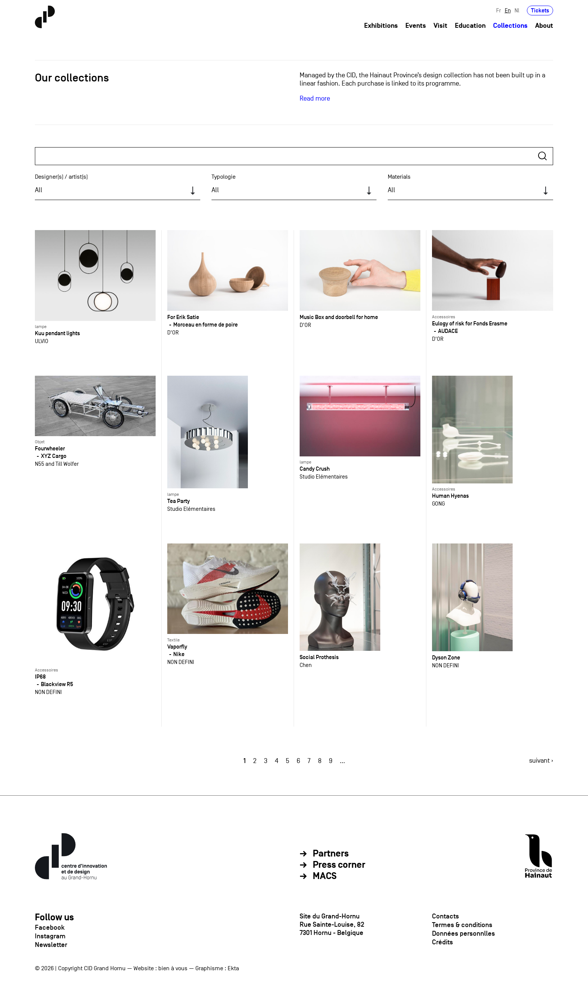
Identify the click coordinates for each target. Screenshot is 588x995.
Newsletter (51, 945)
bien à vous (173, 968)
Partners (331, 854)
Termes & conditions (462, 925)
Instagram (50, 936)
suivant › (541, 761)
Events (415, 26)
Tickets (540, 10)
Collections (510, 26)
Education (470, 26)
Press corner (339, 865)
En (508, 10)
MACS (325, 876)
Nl (516, 10)
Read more (315, 98)
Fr (498, 10)
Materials (399, 176)
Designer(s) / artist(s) (61, 176)
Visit (440, 26)
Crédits (442, 942)
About (544, 26)
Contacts (445, 916)
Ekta (233, 968)
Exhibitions (381, 26)
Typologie (224, 176)
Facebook (49, 927)
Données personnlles (463, 933)
